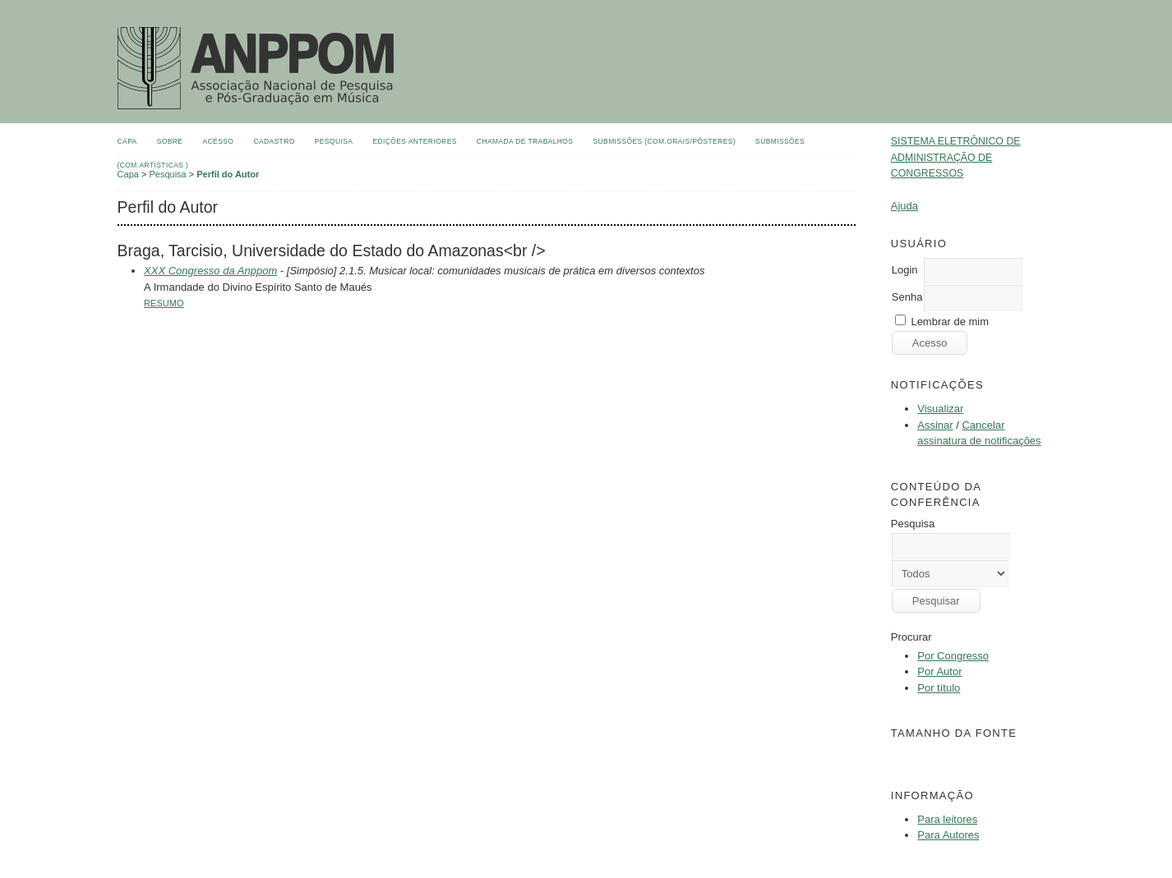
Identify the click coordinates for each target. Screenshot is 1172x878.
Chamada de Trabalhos (525, 141)
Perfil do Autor (227, 174)
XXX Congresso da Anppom (210, 270)
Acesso (218, 141)
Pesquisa (334, 141)
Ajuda (904, 206)
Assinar (935, 425)
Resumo (164, 303)
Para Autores (948, 835)
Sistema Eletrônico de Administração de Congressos (956, 157)
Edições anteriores (414, 141)
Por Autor (939, 671)
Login (905, 270)
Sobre (170, 141)
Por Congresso (953, 656)
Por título (938, 688)
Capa (127, 141)
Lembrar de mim (950, 321)
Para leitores (947, 819)
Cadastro (273, 141)
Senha (907, 297)
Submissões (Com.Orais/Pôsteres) (664, 141)
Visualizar (940, 408)
